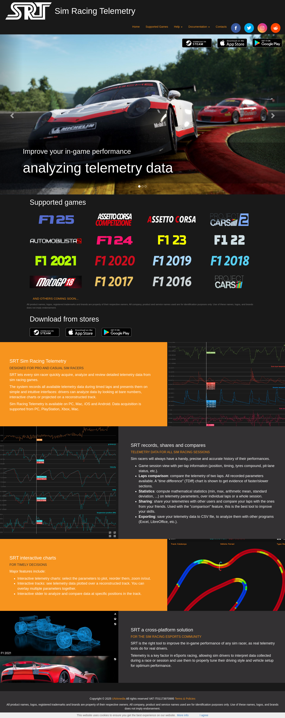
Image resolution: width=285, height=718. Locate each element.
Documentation (199, 26)
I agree (204, 715)
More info (182, 715)
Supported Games (157, 26)
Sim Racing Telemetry (95, 11)
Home (136, 26)
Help (178, 26)
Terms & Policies (185, 698)
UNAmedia (118, 698)
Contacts (221, 26)
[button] (11, 114)
